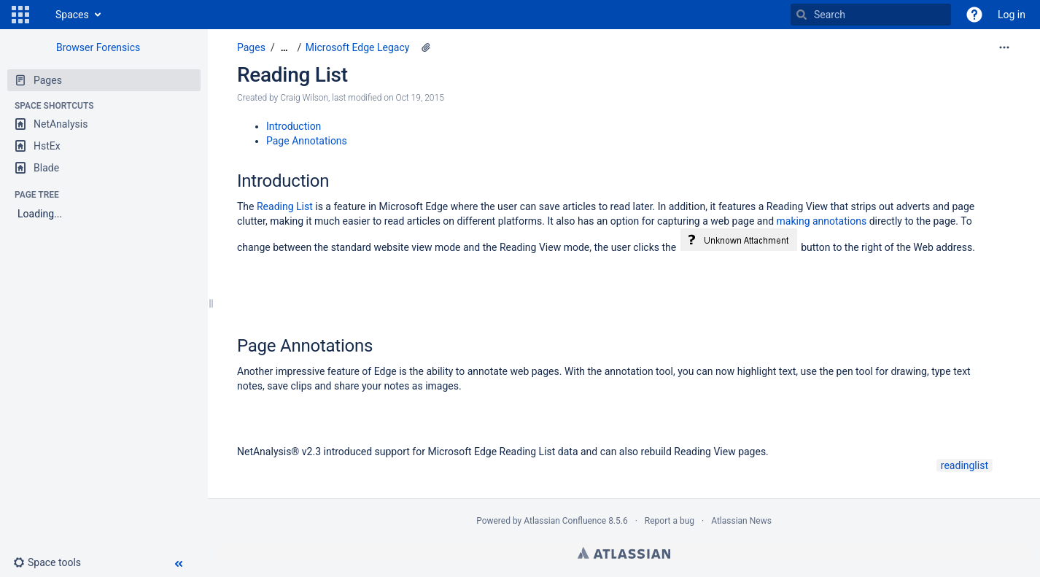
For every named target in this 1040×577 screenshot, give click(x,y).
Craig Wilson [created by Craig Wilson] (304, 98)
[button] (20, 14)
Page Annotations (306, 141)
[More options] (1004, 47)
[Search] (801, 14)
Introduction (293, 126)
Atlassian (624, 552)
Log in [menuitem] (1011, 14)
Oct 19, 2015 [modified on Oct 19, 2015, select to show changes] (420, 98)
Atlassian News (741, 521)
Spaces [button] (72, 14)
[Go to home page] (41, 14)
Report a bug (669, 521)
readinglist (964, 465)
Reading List (292, 75)
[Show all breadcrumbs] (284, 48)
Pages (251, 47)
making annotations (822, 221)
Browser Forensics (98, 47)
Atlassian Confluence (565, 521)
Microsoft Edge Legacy (358, 47)
